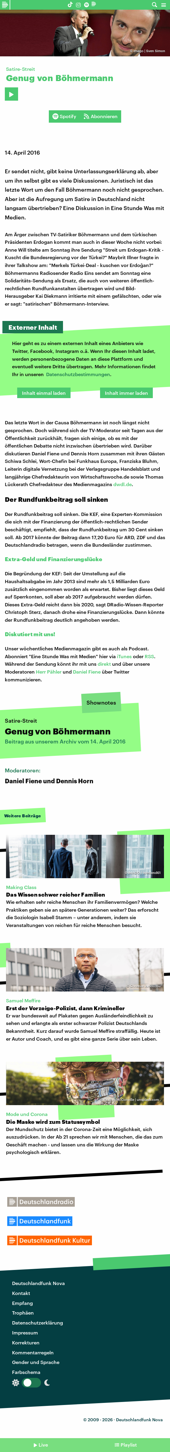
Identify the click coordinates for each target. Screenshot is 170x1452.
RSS (149, 656)
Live (43, 1444)
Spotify (64, 116)
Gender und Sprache (35, 1362)
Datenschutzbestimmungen (78, 374)
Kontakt (21, 1293)
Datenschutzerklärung (37, 1322)
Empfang (22, 1303)
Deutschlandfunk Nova (38, 1283)
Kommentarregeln (33, 1352)
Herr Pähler (48, 671)
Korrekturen (25, 1342)
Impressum (25, 1332)
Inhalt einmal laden (44, 393)
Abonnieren (100, 116)
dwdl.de (122, 484)
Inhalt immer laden (126, 393)
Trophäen (23, 1312)
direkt (104, 664)
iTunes (124, 656)
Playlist (129, 1444)
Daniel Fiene (87, 671)
